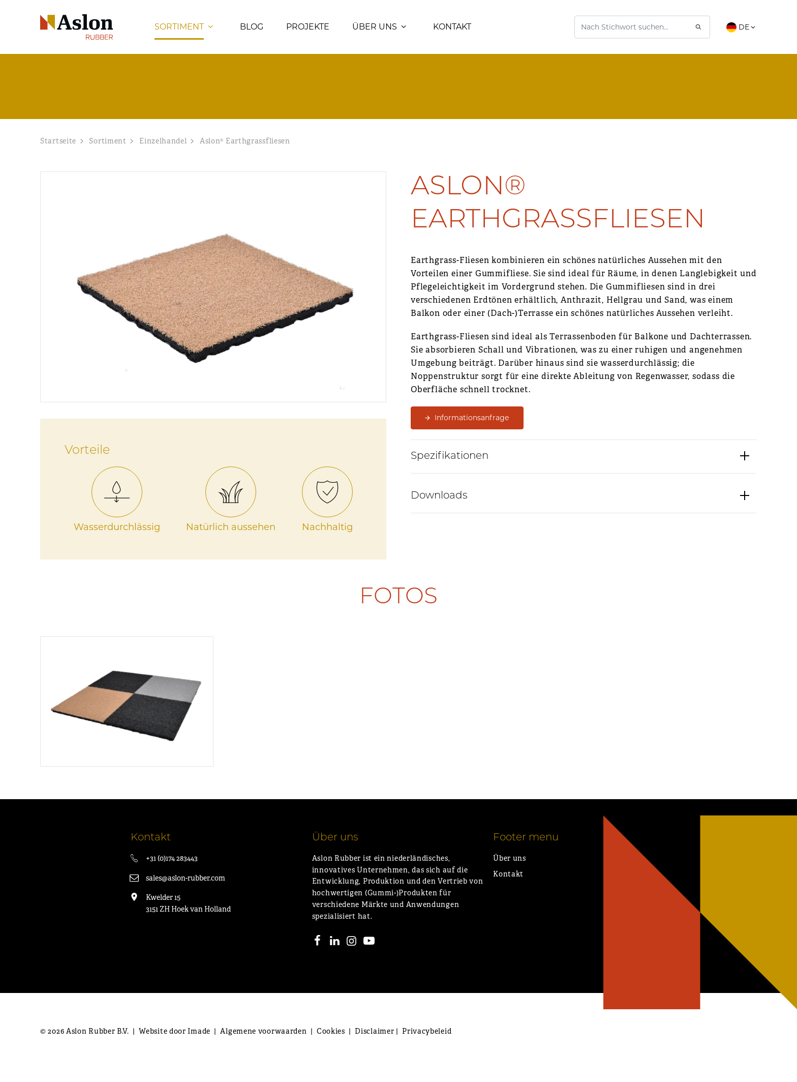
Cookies (331, 1043)
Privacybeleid (426, 1043)
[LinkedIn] (334, 954)
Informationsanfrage (472, 429)
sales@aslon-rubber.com (185, 890)
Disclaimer (374, 1043)
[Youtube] (369, 954)
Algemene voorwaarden (263, 1043)
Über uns (374, 33)
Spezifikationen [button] (449, 475)
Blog (251, 33)
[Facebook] (317, 954)
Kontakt (452, 33)
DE (741, 33)
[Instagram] (351, 954)
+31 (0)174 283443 (172, 870)
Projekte (307, 33)
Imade (199, 1043)
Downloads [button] (439, 514)
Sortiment (179, 33)
